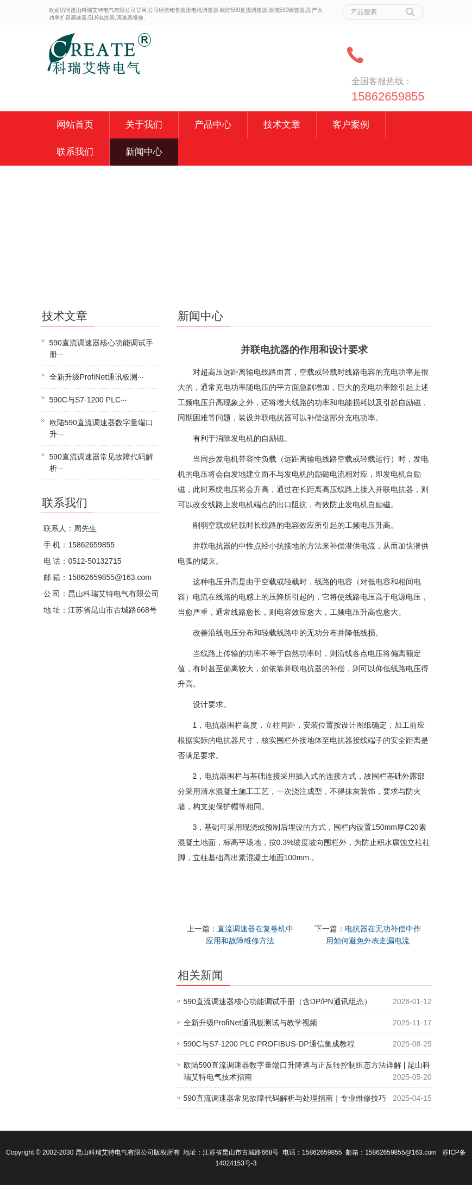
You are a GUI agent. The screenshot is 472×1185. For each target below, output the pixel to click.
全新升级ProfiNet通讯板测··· (96, 377)
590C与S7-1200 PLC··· (88, 399)
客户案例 (350, 124)
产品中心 (212, 124)
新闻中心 (143, 152)
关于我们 (143, 124)
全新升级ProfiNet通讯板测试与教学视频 (251, 1022)
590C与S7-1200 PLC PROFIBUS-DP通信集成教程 (269, 1043)
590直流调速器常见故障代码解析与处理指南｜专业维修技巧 (285, 1098)
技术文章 (281, 124)
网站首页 (74, 124)
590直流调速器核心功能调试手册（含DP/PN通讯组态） (278, 1001)
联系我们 (74, 152)
